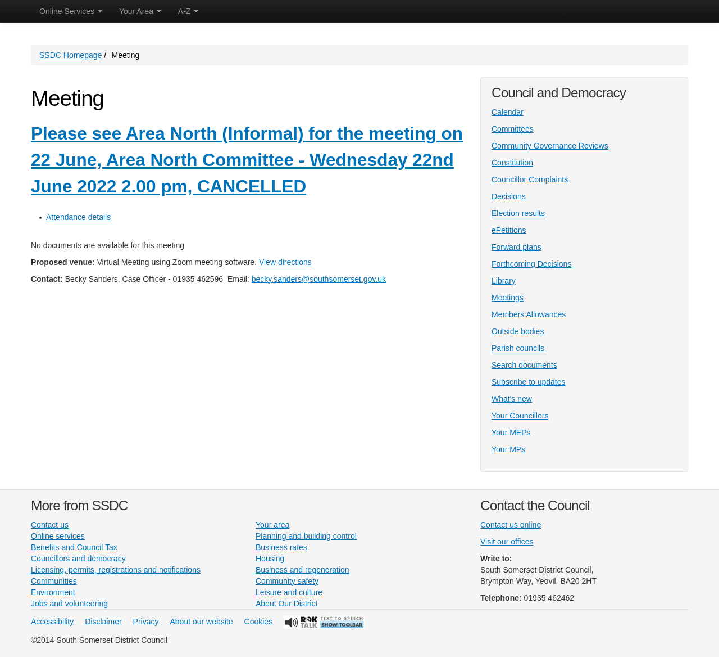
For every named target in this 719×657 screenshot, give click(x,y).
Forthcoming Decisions (531, 263)
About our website (201, 621)
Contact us (50, 524)
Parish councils (518, 348)
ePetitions (509, 230)
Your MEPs (511, 432)
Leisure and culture (289, 592)
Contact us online (510, 524)
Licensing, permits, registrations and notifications (116, 569)
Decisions (509, 196)
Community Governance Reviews (550, 145)
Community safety (287, 581)
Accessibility (52, 621)
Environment (53, 592)
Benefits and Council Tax (74, 547)
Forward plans (516, 246)
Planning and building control (306, 536)
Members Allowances (529, 314)
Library (504, 280)
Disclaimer (103, 621)
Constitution (512, 162)
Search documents (524, 365)
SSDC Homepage (70, 55)
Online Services (70, 11)
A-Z (188, 11)
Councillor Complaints (530, 179)
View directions (285, 262)
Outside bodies (518, 331)
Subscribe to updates (529, 381)
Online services (58, 536)
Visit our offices (506, 541)
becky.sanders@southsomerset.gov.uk (319, 279)
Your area (272, 524)
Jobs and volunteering (69, 603)
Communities (54, 581)
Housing (270, 558)
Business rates (281, 547)
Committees (513, 128)
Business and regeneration (302, 569)
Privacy (146, 621)
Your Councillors (520, 415)
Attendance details (78, 217)
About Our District (286, 603)
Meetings (508, 297)
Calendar (508, 111)
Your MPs (508, 449)
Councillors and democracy (78, 558)
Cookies (258, 621)
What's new (512, 398)
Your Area (140, 11)
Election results (518, 213)
